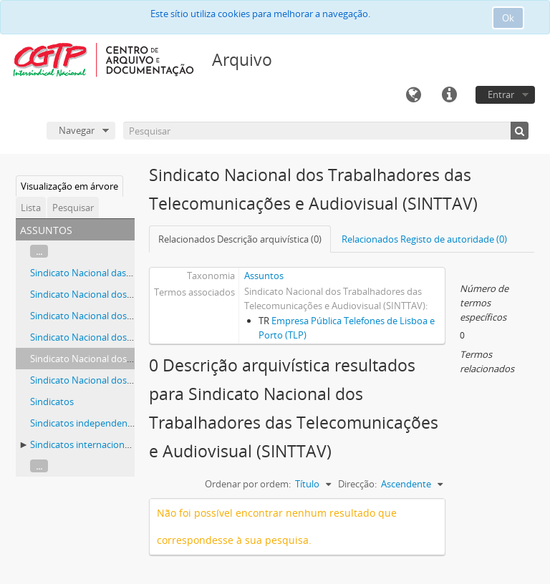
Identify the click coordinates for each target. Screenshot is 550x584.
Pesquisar (73, 207)
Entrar (501, 94)
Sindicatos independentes (85, 423)
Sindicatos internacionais (83, 444)
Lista (31, 207)
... (39, 251)
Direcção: (357, 483)
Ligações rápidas (449, 95)
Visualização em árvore (69, 186)
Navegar (77, 130)
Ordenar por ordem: (248, 483)
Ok (508, 17)
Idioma (413, 95)
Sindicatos (52, 401)
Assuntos (264, 275)
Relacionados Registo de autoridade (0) (424, 239)
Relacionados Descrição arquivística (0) (240, 239)
